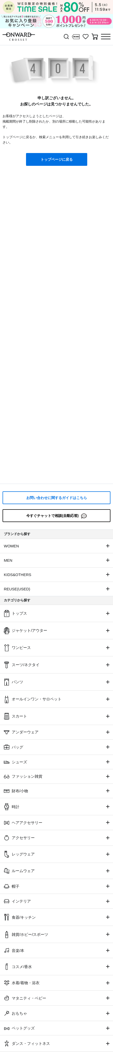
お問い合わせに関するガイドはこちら (56, 498)
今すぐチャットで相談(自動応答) (56, 516)
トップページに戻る (57, 159)
